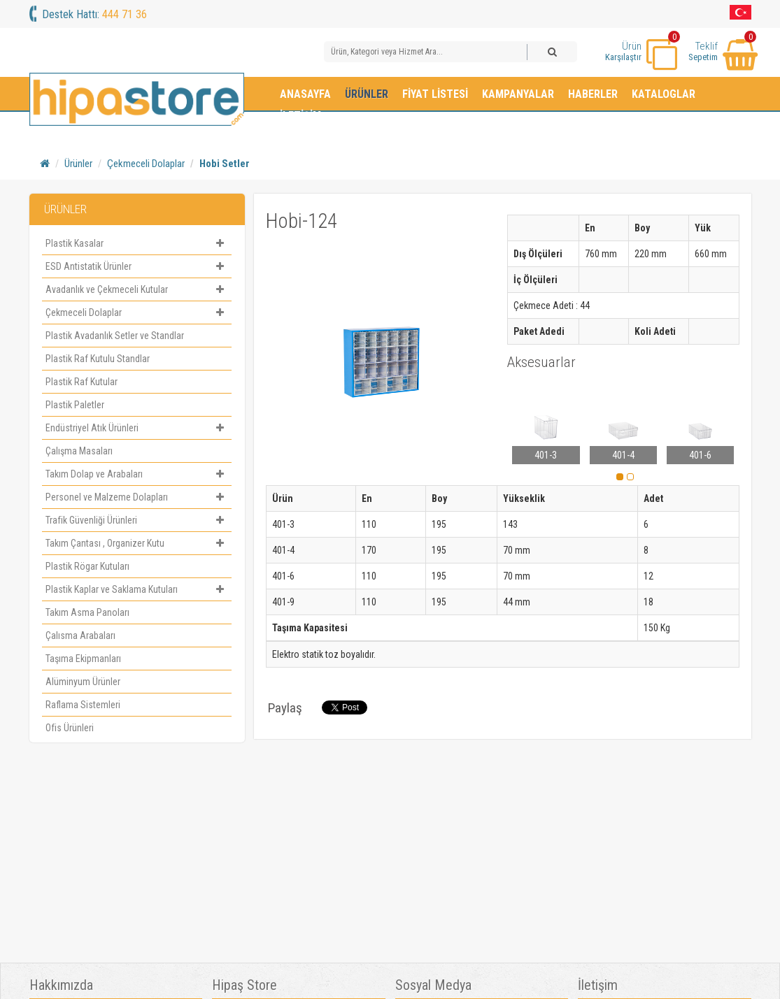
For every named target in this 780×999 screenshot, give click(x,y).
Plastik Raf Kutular (81, 381)
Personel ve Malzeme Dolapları (136, 497)
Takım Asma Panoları (87, 612)
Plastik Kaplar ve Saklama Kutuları (136, 589)
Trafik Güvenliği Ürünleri (136, 520)
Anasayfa (305, 94)
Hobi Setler (224, 163)
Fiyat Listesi (435, 94)
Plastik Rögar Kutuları (87, 566)
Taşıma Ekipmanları (83, 658)
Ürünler (366, 94)
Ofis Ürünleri (69, 727)
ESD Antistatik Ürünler (136, 266)
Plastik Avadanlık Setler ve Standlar (114, 335)
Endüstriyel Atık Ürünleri (136, 427)
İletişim (300, 115)
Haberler (593, 94)
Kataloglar (663, 94)
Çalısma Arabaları (80, 635)
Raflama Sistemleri (82, 704)
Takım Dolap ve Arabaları (136, 474)
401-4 (623, 455)
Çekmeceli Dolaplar (146, 163)
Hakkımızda (61, 985)
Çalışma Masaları (79, 451)
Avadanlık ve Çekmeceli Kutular (136, 289)
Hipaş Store (244, 985)
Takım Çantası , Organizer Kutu (136, 543)
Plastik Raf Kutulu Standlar (97, 358)
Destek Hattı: (94, 14)
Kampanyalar (518, 94)
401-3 (545, 455)
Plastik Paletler (74, 404)
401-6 (700, 455)
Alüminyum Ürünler (82, 681)
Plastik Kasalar (136, 243)
